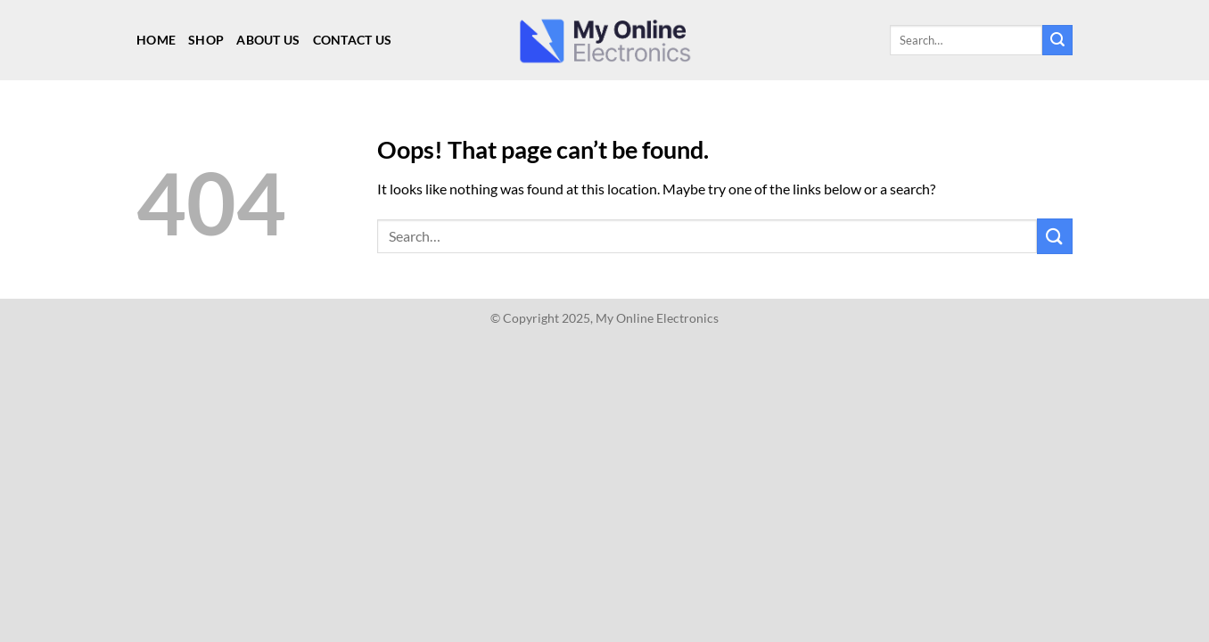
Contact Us (352, 39)
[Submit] (1057, 40)
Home (156, 39)
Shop (206, 39)
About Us (268, 39)
